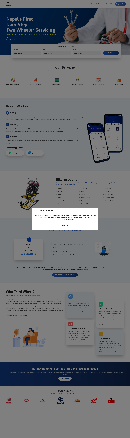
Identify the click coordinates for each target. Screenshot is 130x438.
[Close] (96, 211)
